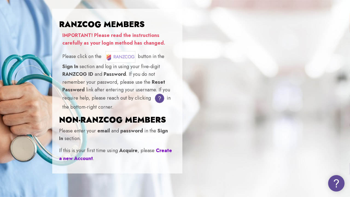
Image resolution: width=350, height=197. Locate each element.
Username (252, 96)
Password (252, 125)
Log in (292, 168)
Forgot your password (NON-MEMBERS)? (303, 152)
